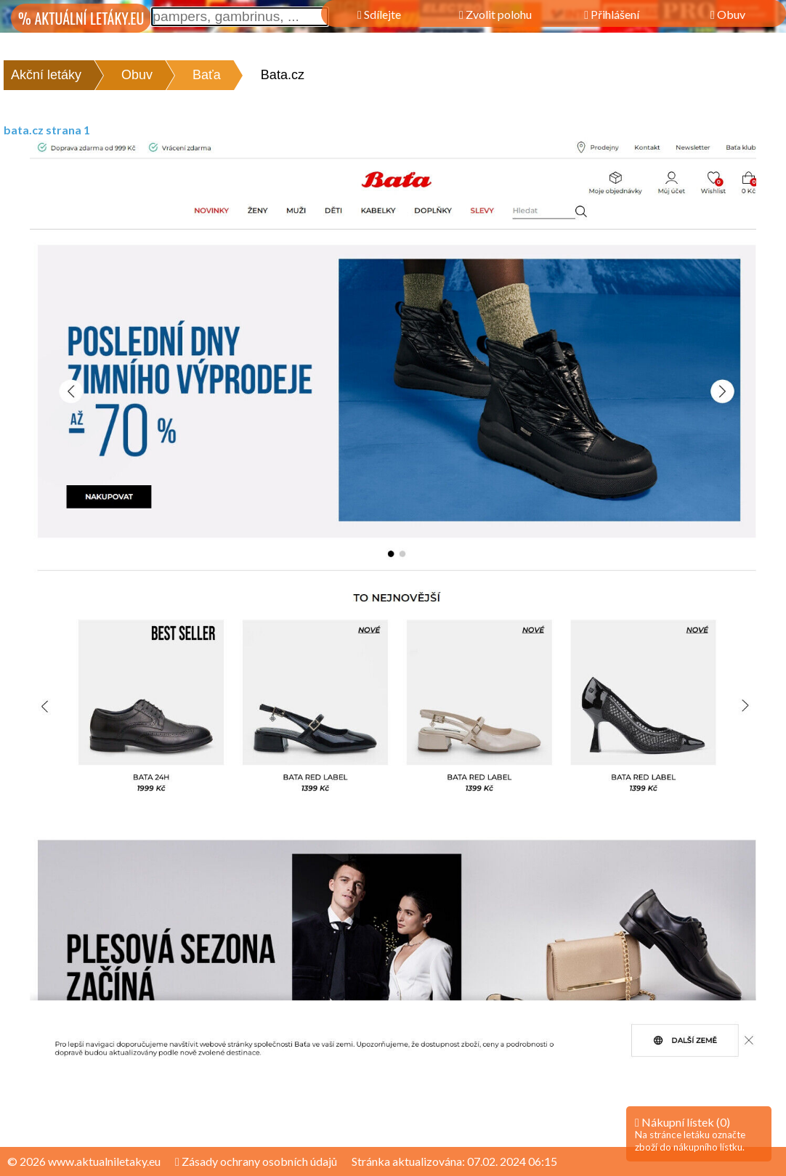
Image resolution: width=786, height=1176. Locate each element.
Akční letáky (46, 75)
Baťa (207, 75)
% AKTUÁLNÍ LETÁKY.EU (81, 18)
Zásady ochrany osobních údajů (256, 1161)
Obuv (137, 75)
